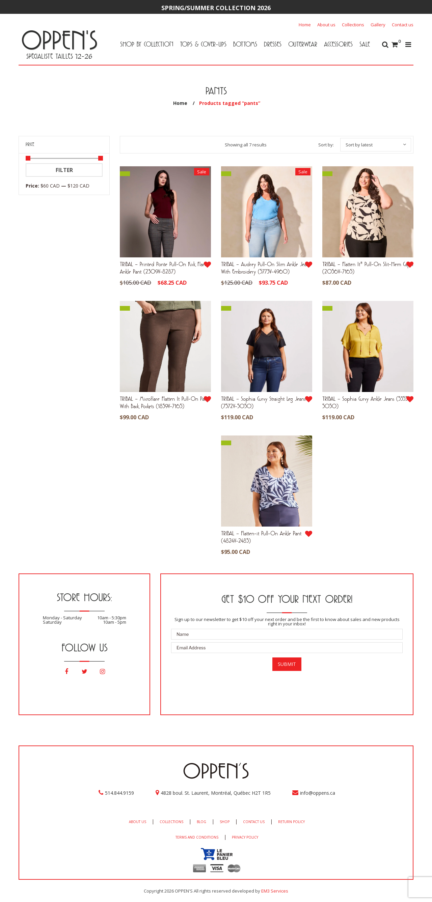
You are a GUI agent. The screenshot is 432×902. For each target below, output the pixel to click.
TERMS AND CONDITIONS (197, 837)
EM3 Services (274, 891)
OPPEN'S (59, 39)
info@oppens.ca (317, 793)
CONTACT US (254, 821)
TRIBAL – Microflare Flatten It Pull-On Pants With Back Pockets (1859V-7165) (165, 402)
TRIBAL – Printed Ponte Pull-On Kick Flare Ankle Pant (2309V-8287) (163, 267)
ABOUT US (137, 821)
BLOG (201, 821)
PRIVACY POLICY (245, 837)
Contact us (402, 25)
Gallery (378, 25)
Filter (64, 170)
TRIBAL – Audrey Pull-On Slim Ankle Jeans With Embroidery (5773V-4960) (265, 267)
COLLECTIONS (171, 821)
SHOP (225, 821)
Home (305, 25)
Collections (353, 25)
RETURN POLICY (291, 821)
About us (326, 25)
